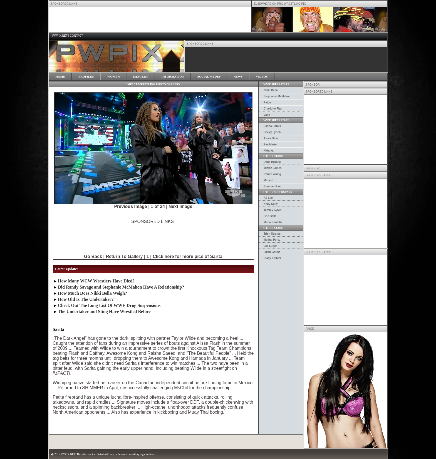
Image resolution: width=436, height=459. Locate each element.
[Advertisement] (152, 236)
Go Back (93, 256)
